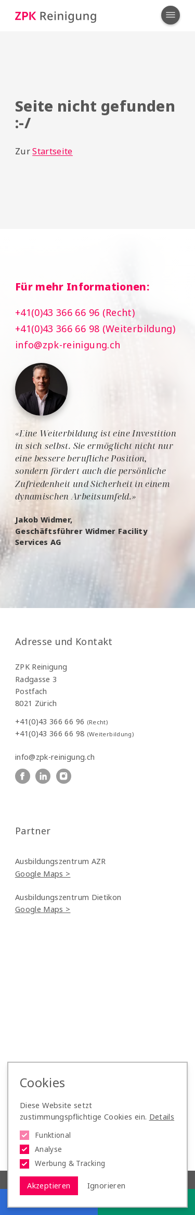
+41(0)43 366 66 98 (74, 733)
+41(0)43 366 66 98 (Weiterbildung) (95, 328)
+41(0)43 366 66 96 (61, 721)
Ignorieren (106, 1185)
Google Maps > (43, 874)
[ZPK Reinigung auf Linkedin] (42, 776)
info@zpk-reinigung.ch (68, 344)
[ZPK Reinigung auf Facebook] (22, 776)
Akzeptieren (48, 1185)
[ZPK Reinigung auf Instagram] (63, 776)
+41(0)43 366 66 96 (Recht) (75, 312)
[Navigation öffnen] (170, 15)
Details (162, 1117)
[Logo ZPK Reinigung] (55, 15)
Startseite (52, 151)
